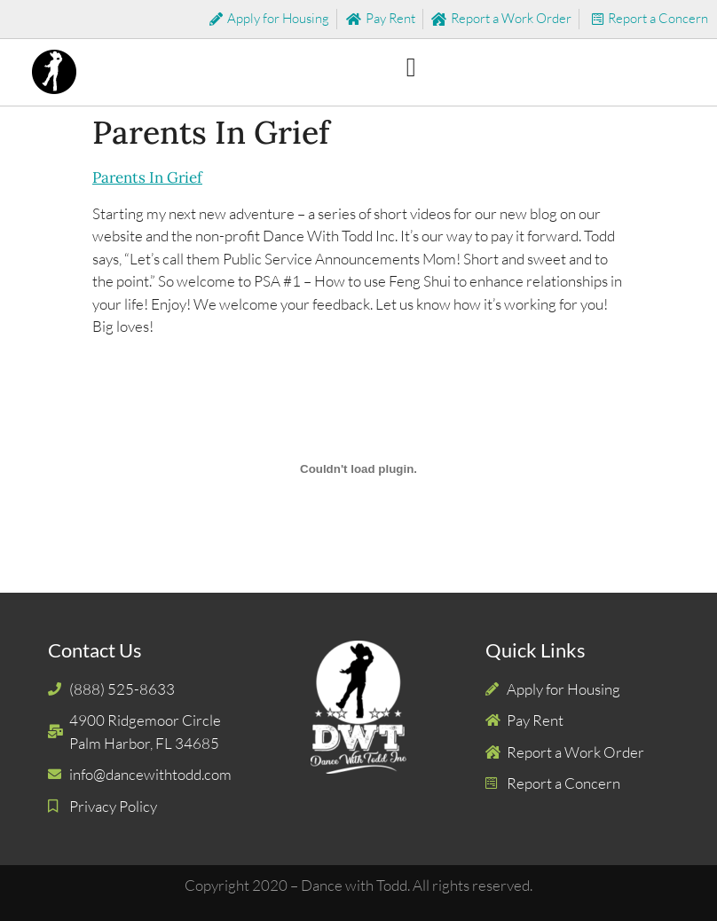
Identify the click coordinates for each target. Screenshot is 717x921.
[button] (410, 68)
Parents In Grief (147, 177)
